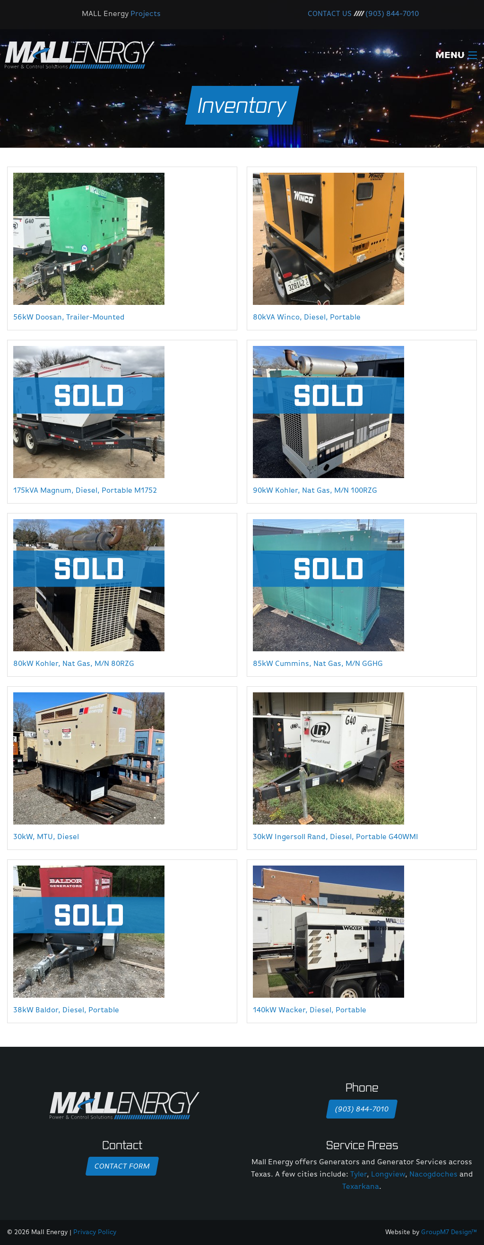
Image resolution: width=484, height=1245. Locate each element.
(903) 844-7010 (392, 14)
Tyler (358, 1174)
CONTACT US (330, 14)
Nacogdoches (433, 1174)
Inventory (242, 104)
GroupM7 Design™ (449, 1232)
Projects (145, 14)
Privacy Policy (94, 1232)
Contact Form (122, 1166)
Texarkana (360, 1187)
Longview (388, 1174)
